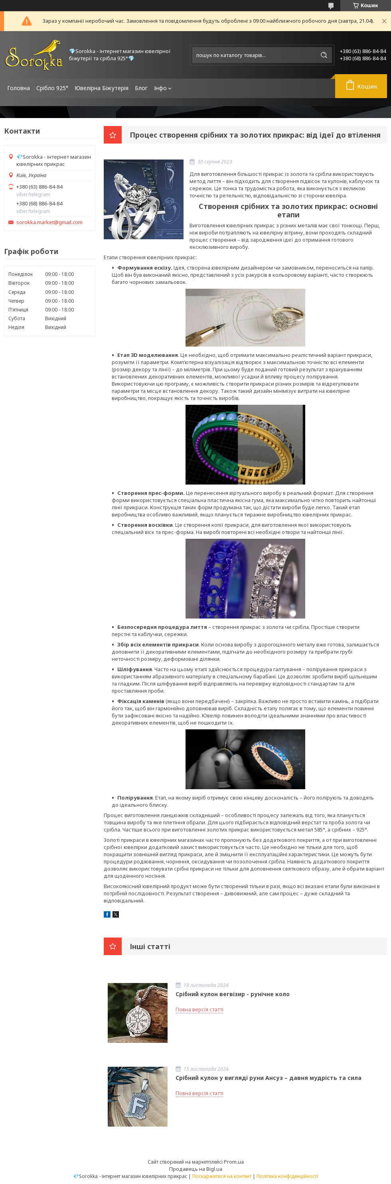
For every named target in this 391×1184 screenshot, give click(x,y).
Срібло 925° (52, 88)
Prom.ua (234, 1161)
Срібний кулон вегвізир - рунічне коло (233, 994)
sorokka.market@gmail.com (49, 222)
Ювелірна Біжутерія (101, 88)
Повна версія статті (199, 1009)
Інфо (160, 88)
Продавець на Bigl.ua (195, 1168)
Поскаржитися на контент (221, 1176)
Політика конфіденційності (287, 1176)
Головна (18, 88)
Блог (141, 88)
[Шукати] (324, 55)
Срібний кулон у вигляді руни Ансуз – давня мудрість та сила (268, 1078)
